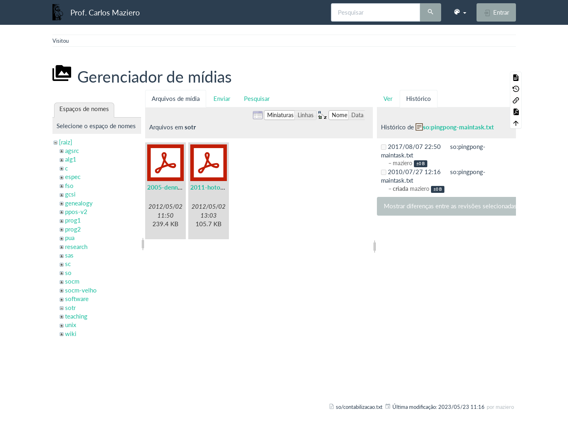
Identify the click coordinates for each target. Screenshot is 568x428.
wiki (70, 333)
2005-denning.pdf (172, 187)
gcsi (70, 194)
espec (73, 176)
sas (69, 255)
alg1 (70, 159)
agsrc (72, 150)
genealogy (79, 203)
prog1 (73, 220)
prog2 (73, 229)
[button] (459, 12)
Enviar (221, 98)
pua (69, 237)
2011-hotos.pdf (212, 187)
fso (69, 185)
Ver (387, 98)
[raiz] (65, 142)
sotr (70, 307)
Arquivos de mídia (176, 98)
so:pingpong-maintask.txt (458, 127)
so (68, 272)
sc (68, 263)
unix (70, 324)
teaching (76, 316)
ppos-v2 (76, 211)
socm (72, 281)
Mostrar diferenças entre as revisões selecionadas (450, 206)
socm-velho (81, 290)
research (76, 246)
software (77, 298)
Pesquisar (257, 98)
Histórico (418, 98)
